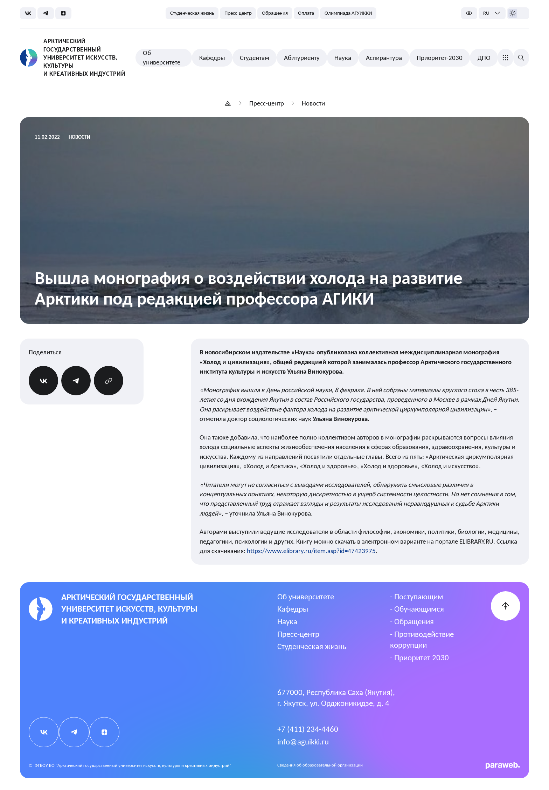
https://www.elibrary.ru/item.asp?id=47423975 (311, 551)
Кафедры (292, 609)
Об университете (305, 596)
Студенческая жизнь (311, 646)
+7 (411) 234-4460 (307, 729)
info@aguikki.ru (303, 742)
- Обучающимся (417, 609)
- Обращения (412, 621)
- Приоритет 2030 (419, 657)
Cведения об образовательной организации (320, 765)
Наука (287, 621)
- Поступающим (416, 596)
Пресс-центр (298, 634)
